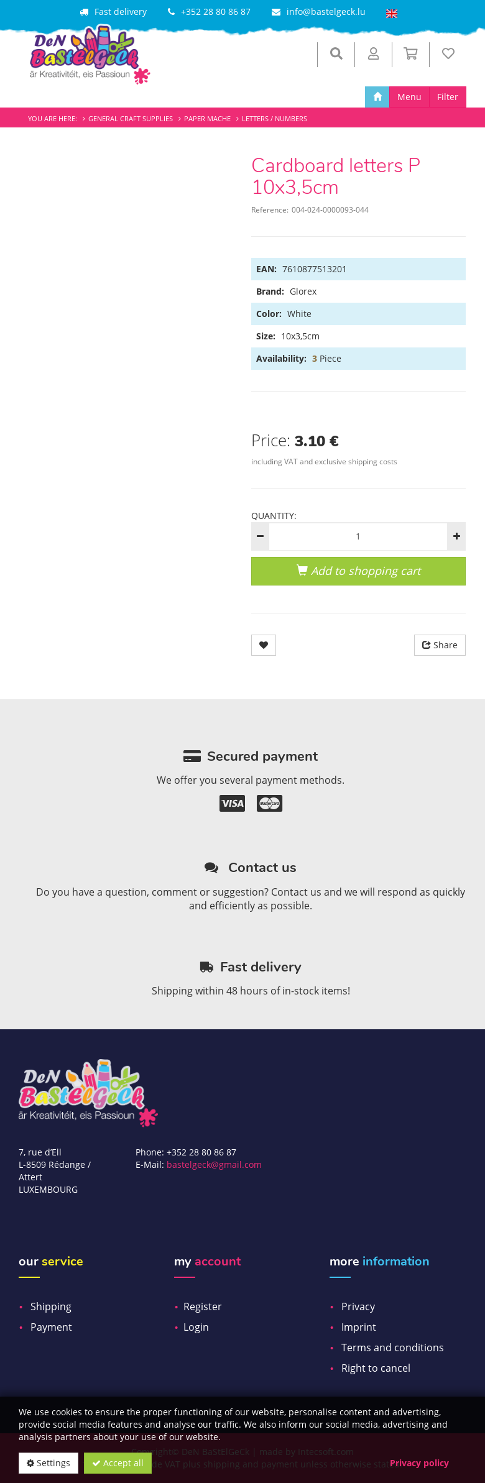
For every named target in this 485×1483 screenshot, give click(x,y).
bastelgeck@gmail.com (214, 1164)
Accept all (118, 1463)
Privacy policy (419, 1463)
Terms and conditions (392, 1347)
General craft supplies (130, 118)
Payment (51, 1327)
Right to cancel (375, 1368)
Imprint (358, 1327)
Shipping (51, 1306)
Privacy (358, 1306)
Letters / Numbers (274, 118)
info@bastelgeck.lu (326, 11)
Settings (48, 1463)
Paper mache (207, 118)
